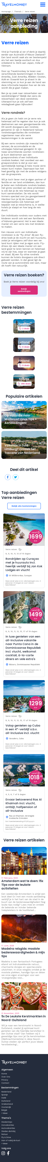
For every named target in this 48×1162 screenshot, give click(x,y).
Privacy (4, 1080)
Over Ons (5, 1076)
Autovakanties (8, 1128)
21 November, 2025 (10, 1013)
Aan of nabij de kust (10, 1140)
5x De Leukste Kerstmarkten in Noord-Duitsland (23, 1018)
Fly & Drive (6, 1137)
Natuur (4, 1134)
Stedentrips (6, 1122)
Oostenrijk (6, 1107)
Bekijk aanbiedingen (24, 290)
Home (4, 1073)
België (4, 1110)
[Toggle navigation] (43, 4)
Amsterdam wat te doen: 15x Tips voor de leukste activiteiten (22, 884)
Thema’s (17, 11)
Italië (3, 1098)
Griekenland (7, 1104)
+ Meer (4, 1113)
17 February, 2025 (9, 878)
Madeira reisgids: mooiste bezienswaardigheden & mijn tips (23, 952)
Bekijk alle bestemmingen (24, 506)
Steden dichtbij (8, 1131)
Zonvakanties (7, 1125)
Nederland (6, 1091)
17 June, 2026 (7, 946)
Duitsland (5, 1101)
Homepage (6, 11)
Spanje (4, 1094)
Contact (5, 1083)
